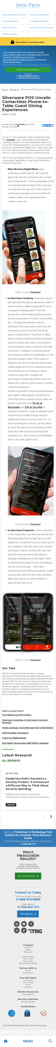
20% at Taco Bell (33, 407)
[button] (28, 1041)
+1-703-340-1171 (28, 907)
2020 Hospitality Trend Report (15, 733)
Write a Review (9, 27)
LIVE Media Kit (28, 973)
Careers (28, 950)
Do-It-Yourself (28, 980)
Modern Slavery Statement (28, 963)
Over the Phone (28, 983)
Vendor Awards (9, 34)
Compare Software (39, 21)
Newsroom (28, 952)
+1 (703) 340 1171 (28, 844)
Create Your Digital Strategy (14, 738)
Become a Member (28, 876)
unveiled (11, 140)
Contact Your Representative (28, 70)
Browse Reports (10, 21)
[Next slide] (51, 816)
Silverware (36, 292)
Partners (28, 971)
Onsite (28, 985)
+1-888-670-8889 (28, 899)
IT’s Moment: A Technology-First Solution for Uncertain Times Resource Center (28, 835)
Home (5, 89)
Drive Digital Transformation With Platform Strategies (25, 743)
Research (14, 89)
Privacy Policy (28, 961)
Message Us (28, 913)
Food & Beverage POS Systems (16, 715)
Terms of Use (28, 959)
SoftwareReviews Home (14, 15)
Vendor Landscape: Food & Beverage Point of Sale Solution (27, 728)
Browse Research (28, 994)
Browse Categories (39, 15)
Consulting (28, 987)
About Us (28, 948)
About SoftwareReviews (42, 27)
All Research (11, 760)
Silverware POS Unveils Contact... (36, 89)
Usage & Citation (28, 957)
